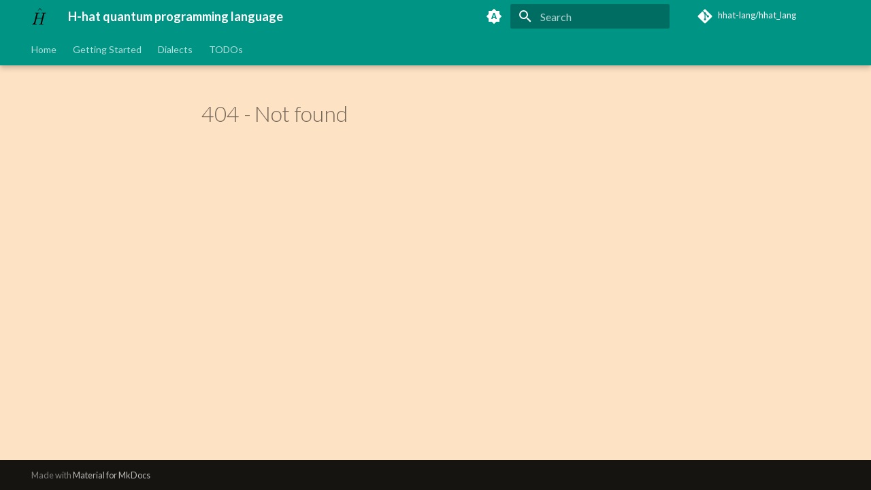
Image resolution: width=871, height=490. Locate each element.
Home (43, 49)
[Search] (590, 16)
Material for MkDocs (111, 475)
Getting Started (107, 49)
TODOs (226, 49)
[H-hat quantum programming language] (39, 16)
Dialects (175, 49)
